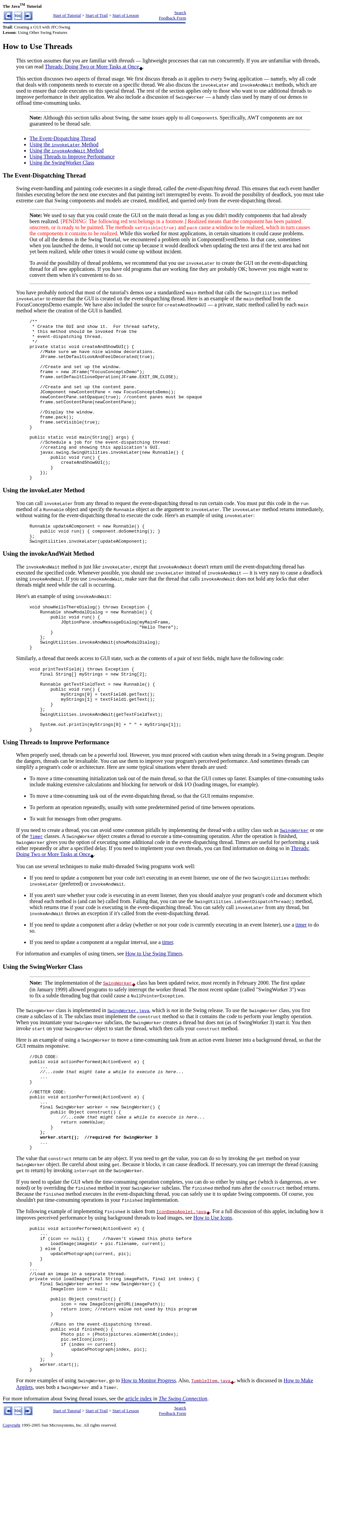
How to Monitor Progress (148, 1487)
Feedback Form (172, 17)
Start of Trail (97, 15)
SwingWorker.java (128, 1069)
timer (301, 983)
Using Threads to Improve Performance (72, 156)
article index (138, 1505)
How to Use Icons (212, 1295)
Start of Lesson (125, 15)
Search (180, 12)
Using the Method (64, 144)
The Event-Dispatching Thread (63, 138)
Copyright (11, 1531)
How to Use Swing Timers (153, 1012)
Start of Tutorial (67, 15)
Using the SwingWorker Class (62, 162)
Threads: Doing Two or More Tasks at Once (92, 66)
